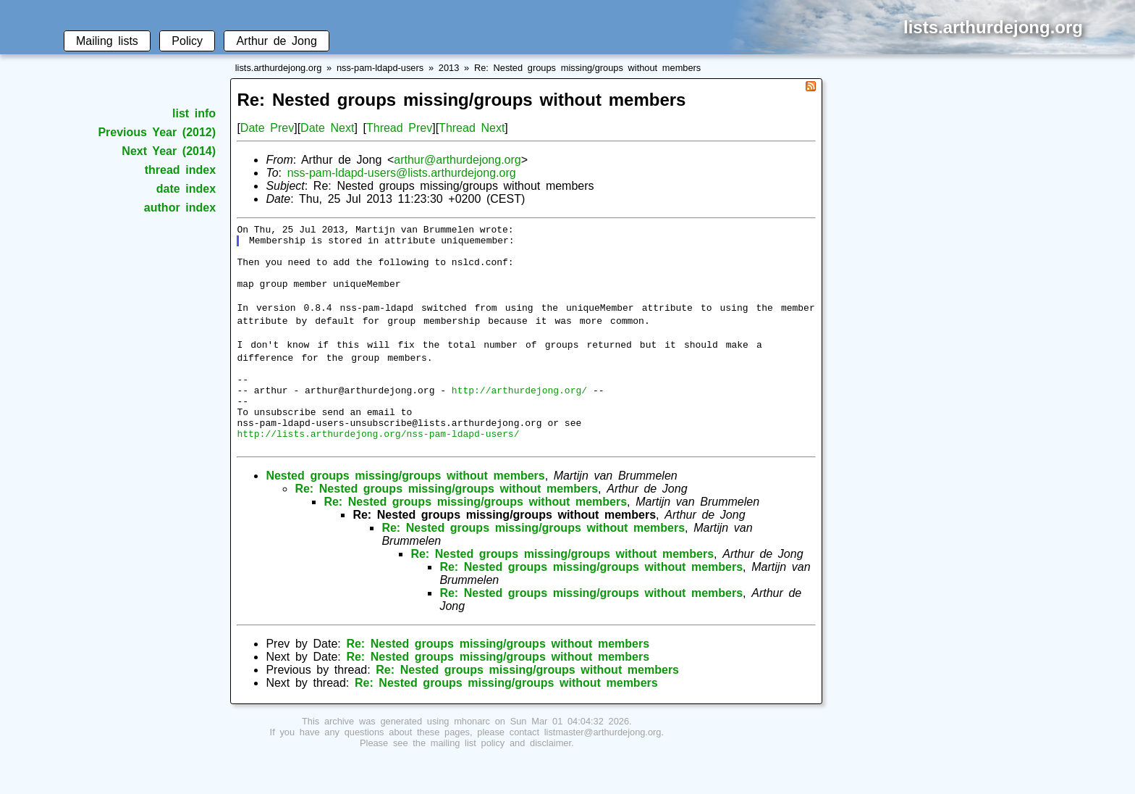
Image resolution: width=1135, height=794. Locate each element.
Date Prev (267, 128)
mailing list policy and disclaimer (501, 777)
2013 (449, 67)
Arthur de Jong (276, 41)
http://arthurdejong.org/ (519, 413)
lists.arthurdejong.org (278, 67)
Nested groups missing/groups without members (405, 510)
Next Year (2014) (169, 151)
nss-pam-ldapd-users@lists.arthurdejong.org (401, 173)
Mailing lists (107, 41)
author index (180, 207)
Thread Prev (399, 128)
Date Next (327, 128)
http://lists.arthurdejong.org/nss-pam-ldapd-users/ (378, 465)
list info (194, 113)
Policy (187, 41)
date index (186, 189)
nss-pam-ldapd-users (380, 67)
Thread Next (472, 128)
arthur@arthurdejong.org (457, 160)
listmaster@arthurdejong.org (603, 766)
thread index (180, 170)
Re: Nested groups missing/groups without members (587, 67)
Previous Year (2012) (157, 132)
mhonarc (472, 756)
